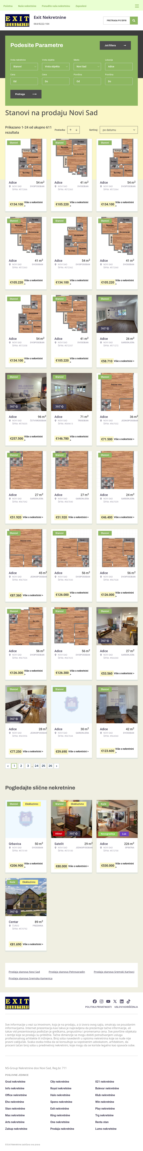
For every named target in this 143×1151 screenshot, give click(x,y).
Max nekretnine (15, 1115)
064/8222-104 (41, 23)
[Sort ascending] (70, 129)
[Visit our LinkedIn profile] (122, 1001)
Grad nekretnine (15, 1081)
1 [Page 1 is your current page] (14, 766)
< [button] (8, 766)
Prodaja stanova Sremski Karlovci (114, 971)
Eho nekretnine (14, 1101)
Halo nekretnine (60, 1094)
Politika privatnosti (98, 1006)
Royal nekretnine (60, 1088)
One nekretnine (60, 1121)
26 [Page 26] (50, 766)
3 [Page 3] (28, 766)
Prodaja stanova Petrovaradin (67, 971)
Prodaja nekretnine (62, 1128)
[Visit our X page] (115, 1001)
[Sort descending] (76, 129)
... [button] (32, 766)
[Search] (134, 21)
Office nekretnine (16, 1094)
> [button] (57, 766)
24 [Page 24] (36, 766)
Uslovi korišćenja (126, 1006)
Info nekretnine (14, 1088)
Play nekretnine (105, 1108)
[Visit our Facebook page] (95, 1001)
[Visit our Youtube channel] (108, 1001)
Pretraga (26, 93)
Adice (111, 66)
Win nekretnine (104, 1101)
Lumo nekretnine (106, 1128)
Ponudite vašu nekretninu (56, 6)
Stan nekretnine (15, 1108)
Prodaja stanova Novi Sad (24, 971)
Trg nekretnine (104, 1115)
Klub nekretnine (105, 1094)
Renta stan (102, 1121)
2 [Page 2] (21, 766)
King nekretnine (60, 1115)
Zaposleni (81, 6)
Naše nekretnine (27, 6)
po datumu (109, 129)
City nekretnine (59, 1081)
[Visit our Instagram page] (101, 1001)
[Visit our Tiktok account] (128, 1001)
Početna (8, 6)
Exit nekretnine (59, 1108)
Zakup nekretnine (16, 1128)
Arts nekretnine (15, 1121)
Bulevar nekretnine (107, 1088)
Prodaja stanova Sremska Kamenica (30, 978)
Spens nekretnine (61, 1101)
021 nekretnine (104, 1081)
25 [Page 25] (43, 766)
